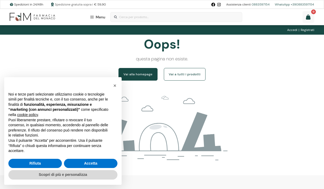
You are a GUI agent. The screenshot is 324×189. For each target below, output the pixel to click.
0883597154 (260, 4)
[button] (115, 85)
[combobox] (176, 17)
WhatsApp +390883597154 (294, 4)
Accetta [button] (91, 163)
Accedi (292, 30)
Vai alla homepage (138, 74)
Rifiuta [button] (35, 163)
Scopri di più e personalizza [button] (63, 174)
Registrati (307, 30)
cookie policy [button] (27, 115)
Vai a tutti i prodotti (185, 74)
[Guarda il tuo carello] (308, 17)
